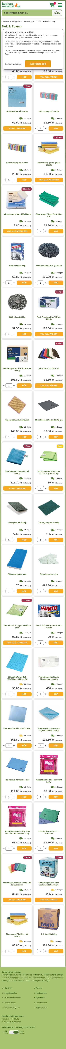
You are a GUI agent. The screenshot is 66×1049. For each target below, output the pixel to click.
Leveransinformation (12, 998)
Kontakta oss (41, 993)
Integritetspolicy (10, 993)
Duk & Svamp (49, 21)
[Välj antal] (9, 77)
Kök (39, 21)
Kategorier (16, 21)
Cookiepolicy (41, 1003)
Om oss (39, 988)
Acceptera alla (38, 64)
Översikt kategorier (12, 1007)
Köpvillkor (8, 988)
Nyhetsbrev (41, 998)
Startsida (5, 21)
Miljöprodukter (42, 1007)
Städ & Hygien (29, 21)
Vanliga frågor (10, 1003)
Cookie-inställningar (13, 64)
